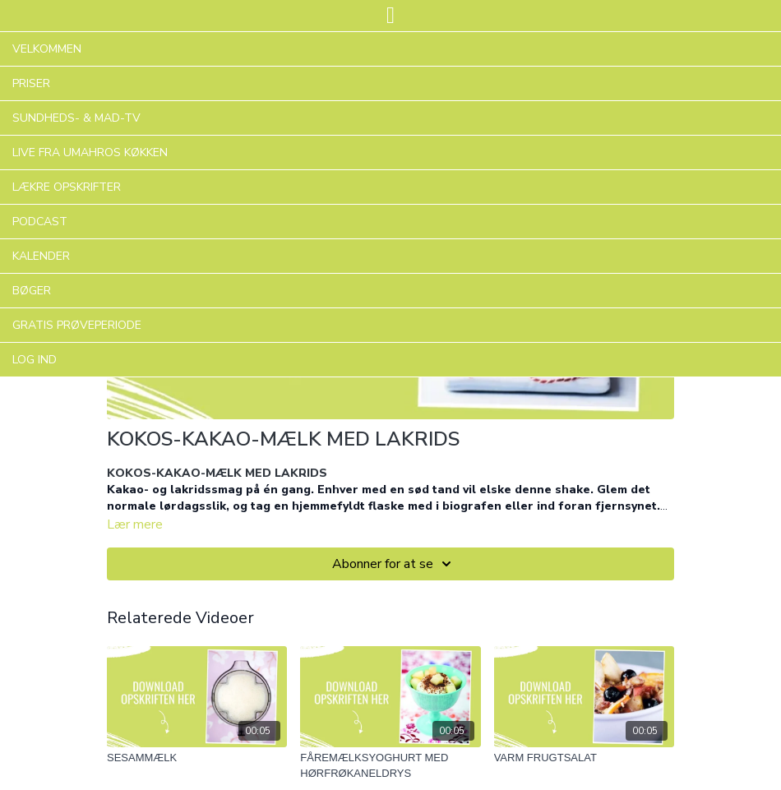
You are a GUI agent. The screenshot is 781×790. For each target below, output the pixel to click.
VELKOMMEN (46, 49)
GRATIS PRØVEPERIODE (76, 325)
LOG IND (34, 359)
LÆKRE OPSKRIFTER (66, 187)
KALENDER (41, 256)
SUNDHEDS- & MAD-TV (76, 118)
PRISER (31, 83)
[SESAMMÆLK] (197, 758)
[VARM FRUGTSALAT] (584, 758)
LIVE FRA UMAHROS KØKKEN (90, 152)
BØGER (31, 290)
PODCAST (39, 221)
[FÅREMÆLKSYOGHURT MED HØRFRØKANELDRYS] (390, 766)
